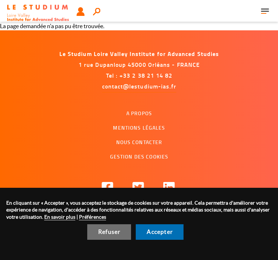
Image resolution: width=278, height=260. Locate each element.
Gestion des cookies (139, 156)
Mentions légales (139, 127)
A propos (139, 113)
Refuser (109, 232)
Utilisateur (80, 12)
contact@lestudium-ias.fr (139, 86)
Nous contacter (139, 142)
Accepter (160, 232)
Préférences (92, 217)
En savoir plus (59, 217)
